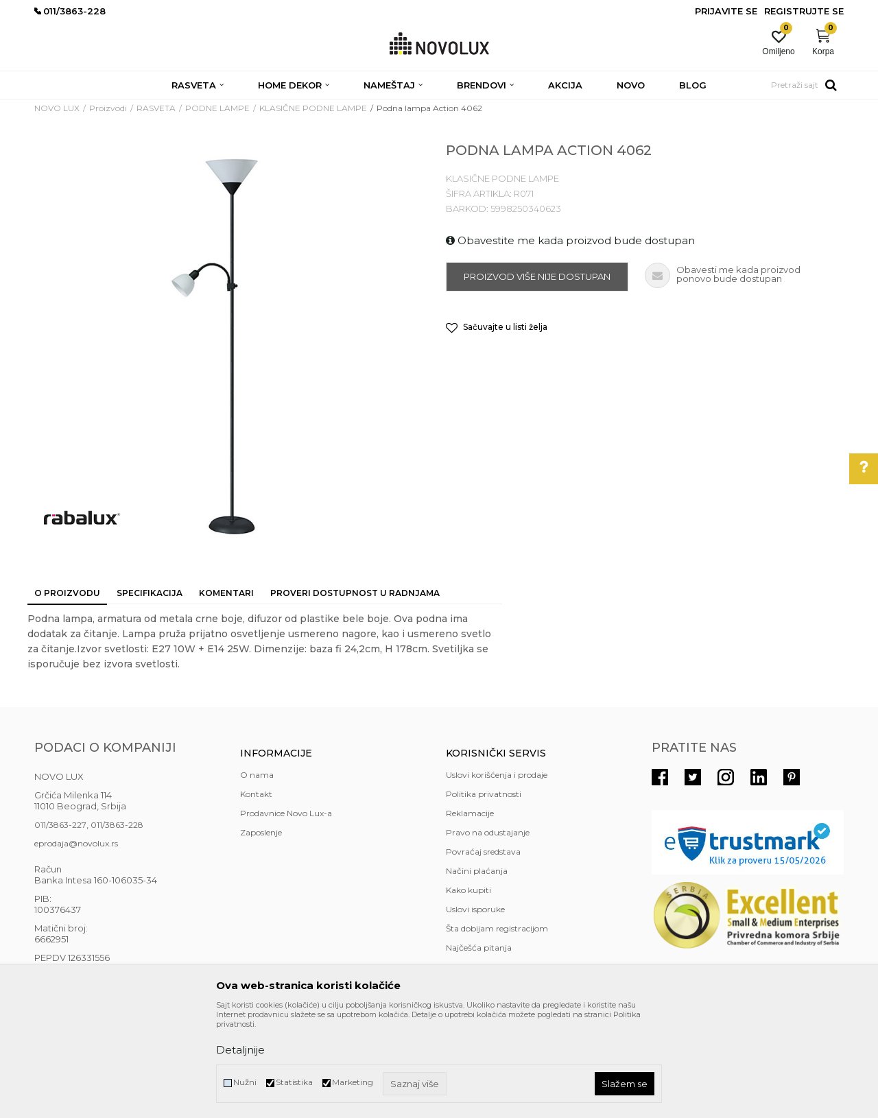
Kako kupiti (468, 890)
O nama (257, 775)
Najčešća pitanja (479, 947)
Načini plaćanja (477, 871)
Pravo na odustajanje (488, 832)
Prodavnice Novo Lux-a (286, 813)
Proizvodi (108, 108)
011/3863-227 (60, 825)
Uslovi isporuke (475, 909)
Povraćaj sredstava (483, 851)
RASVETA (156, 108)
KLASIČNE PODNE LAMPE (313, 108)
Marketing (352, 1082)
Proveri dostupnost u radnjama (355, 593)
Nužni (245, 1082)
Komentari (226, 593)
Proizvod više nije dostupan (537, 276)
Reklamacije (470, 813)
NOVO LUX (57, 108)
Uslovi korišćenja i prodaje (496, 775)
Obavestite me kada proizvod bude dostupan (570, 240)
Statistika (294, 1082)
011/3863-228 (117, 825)
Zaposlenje (261, 832)
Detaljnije (240, 1049)
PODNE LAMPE (217, 108)
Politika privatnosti (483, 794)
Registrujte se (804, 10)
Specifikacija (149, 593)
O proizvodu (67, 593)
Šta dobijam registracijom (497, 928)
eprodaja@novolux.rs (76, 843)
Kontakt (256, 794)
